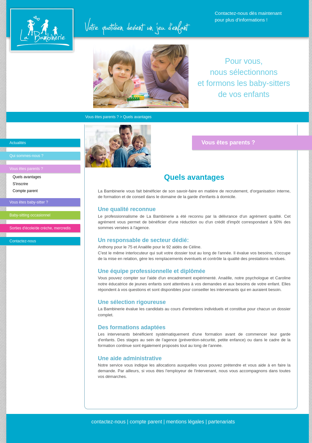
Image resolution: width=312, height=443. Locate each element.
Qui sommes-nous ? (26, 156)
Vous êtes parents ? (26, 169)
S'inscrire (20, 184)
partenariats (221, 421)
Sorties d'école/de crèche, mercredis (40, 228)
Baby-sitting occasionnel (29, 215)
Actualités (17, 143)
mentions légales (185, 421)
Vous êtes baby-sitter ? (28, 202)
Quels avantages (27, 177)
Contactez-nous (22, 241)
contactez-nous (108, 421)
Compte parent (25, 191)
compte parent (146, 421)
